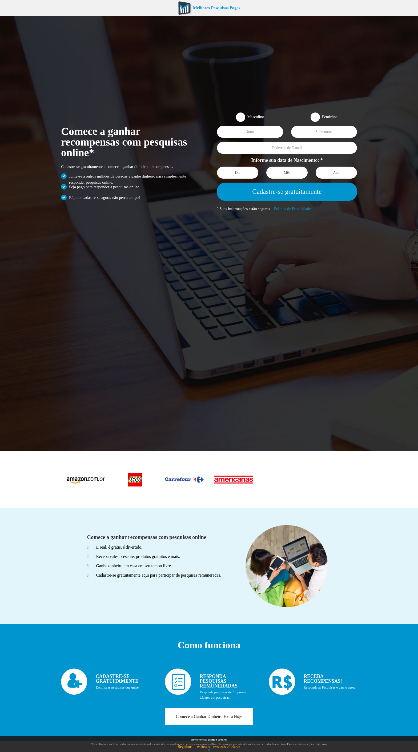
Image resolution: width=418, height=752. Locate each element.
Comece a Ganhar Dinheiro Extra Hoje (209, 716)
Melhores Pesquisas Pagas (209, 8)
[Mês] (287, 173)
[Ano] (336, 173)
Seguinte (185, 747)
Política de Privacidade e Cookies (218, 747)
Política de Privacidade (292, 209)
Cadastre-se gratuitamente (286, 191)
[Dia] (237, 173)
